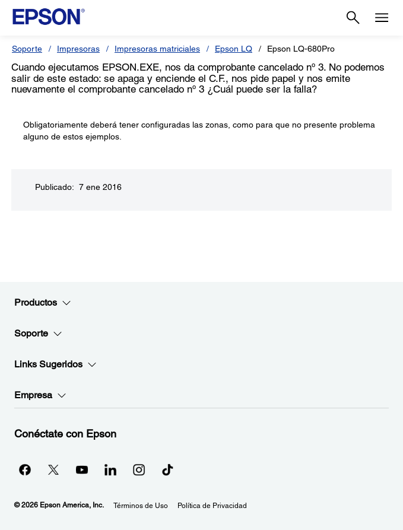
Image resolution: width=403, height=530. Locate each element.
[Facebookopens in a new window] (25, 469)
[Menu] (381, 17)
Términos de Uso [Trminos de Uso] (140, 506)
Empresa (40, 395)
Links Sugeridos (55, 364)
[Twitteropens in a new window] (53, 469)
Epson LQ (233, 48)
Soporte (27, 48)
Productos (42, 302)
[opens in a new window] (167, 469)
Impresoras (78, 48)
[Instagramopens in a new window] (139, 469)
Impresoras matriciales (157, 48)
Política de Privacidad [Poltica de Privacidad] (212, 506)
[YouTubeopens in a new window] (82, 469)
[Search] (353, 17)
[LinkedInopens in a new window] (110, 469)
